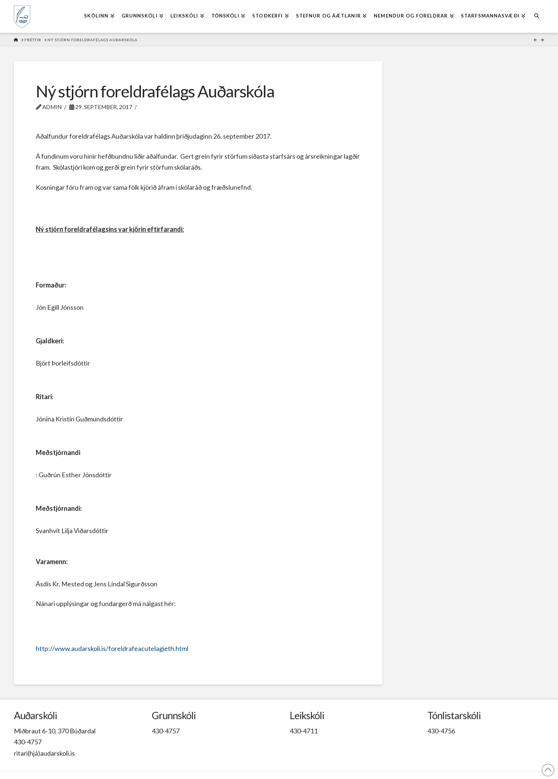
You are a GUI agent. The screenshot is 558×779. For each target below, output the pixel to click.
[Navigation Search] (536, 16)
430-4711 (304, 731)
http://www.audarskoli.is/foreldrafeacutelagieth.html (112, 648)
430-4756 (441, 731)
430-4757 (28, 742)
